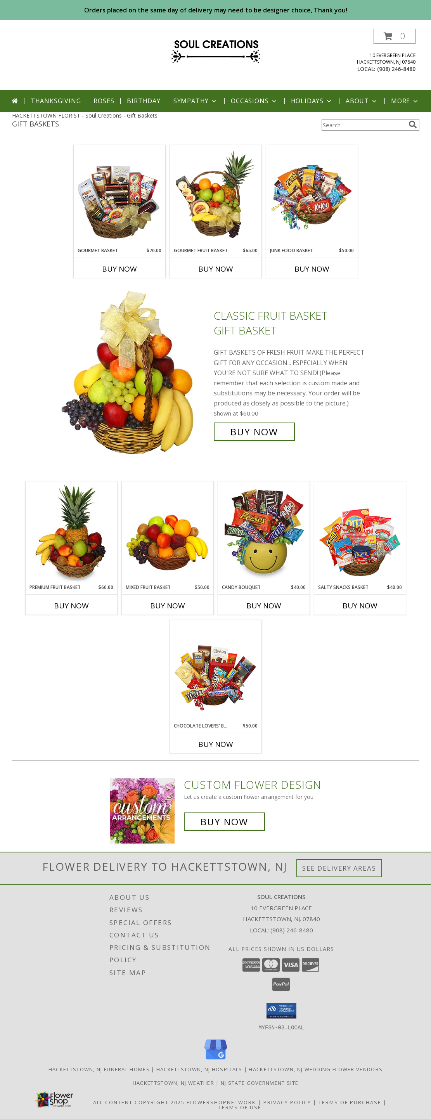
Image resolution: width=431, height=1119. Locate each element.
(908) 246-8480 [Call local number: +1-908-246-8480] (396, 69)
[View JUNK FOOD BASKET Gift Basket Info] (312, 196)
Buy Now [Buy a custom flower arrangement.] (224, 821)
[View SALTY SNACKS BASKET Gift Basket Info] (360, 533)
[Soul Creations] (215, 49)
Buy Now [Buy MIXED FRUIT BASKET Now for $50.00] (167, 606)
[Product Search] (363, 125)
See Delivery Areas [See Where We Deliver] (339, 868)
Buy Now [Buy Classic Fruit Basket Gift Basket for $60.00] (254, 431)
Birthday (143, 101)
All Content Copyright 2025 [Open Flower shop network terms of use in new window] (139, 1101)
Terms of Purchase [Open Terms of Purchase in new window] (349, 1101)
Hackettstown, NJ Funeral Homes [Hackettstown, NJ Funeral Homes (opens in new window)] (99, 1068)
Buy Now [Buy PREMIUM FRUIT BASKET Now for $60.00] (71, 606)
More (405, 101)
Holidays (312, 101)
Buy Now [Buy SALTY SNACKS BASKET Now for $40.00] (360, 606)
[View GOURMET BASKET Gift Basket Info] (119, 196)
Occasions (254, 101)
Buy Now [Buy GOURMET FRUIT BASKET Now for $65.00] (215, 269)
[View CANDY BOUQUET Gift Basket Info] (264, 533)
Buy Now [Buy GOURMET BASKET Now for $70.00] (119, 269)
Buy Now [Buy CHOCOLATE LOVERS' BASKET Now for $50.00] (215, 744)
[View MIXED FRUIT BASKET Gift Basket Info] (167, 533)
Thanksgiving (56, 101)
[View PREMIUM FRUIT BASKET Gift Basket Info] (71, 533)
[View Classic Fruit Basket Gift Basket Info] (133, 374)
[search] (413, 124)
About (362, 101)
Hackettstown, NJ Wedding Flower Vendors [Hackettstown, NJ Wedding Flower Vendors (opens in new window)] (316, 1068)
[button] (394, 36)
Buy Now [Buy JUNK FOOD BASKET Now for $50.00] (311, 269)
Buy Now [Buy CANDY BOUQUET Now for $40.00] (263, 606)
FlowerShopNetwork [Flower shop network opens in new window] (221, 1101)
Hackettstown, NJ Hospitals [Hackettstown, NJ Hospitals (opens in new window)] (199, 1068)
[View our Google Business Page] (215, 1059)
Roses (103, 101)
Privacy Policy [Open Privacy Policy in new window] (287, 1101)
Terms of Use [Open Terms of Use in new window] (239, 1106)
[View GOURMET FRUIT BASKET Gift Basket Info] (215, 196)
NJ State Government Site (259, 1082)
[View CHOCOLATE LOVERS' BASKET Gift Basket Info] (215, 671)
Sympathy (195, 101)
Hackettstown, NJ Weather (173, 1082)
